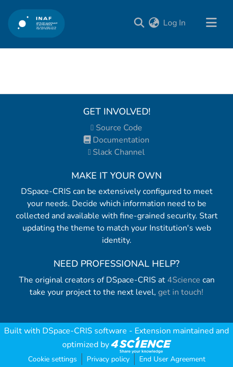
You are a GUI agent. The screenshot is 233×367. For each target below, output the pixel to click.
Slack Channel (116, 152)
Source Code (116, 127)
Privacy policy (108, 359)
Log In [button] (175, 23)
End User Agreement (172, 359)
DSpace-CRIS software (84, 330)
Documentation (116, 140)
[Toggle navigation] (211, 23)
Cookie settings (52, 359)
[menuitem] (153, 23)
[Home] (36, 23)
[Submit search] (139, 23)
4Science (183, 280)
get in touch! (180, 292)
